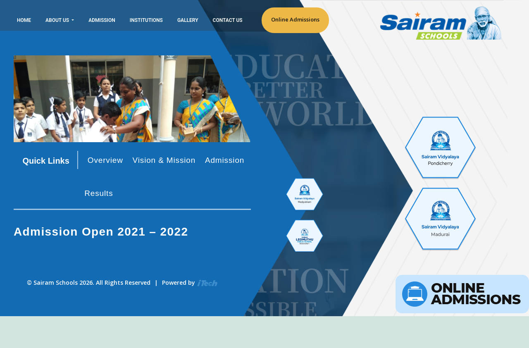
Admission (101, 20)
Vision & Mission (164, 160)
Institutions (146, 20)
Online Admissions (295, 19)
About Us (57, 20)
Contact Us (228, 20)
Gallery (187, 20)
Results (98, 193)
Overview (105, 160)
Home (24, 20)
